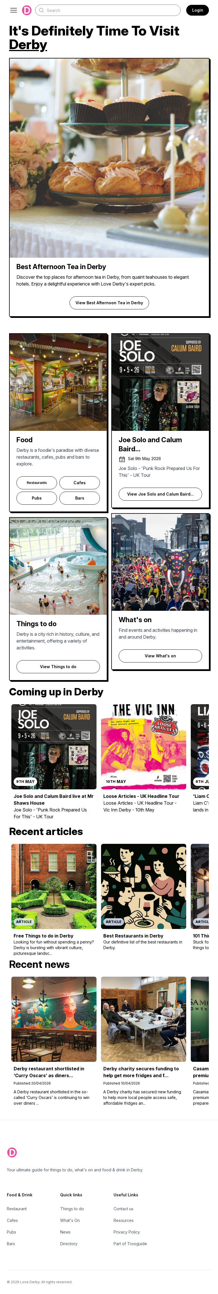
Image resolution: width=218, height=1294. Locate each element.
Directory (68, 1243)
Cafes (80, 482)
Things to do (72, 1208)
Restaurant (17, 1208)
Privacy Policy (127, 1232)
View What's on (160, 655)
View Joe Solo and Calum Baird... (160, 494)
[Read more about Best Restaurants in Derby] (143, 901)
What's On (70, 1220)
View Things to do (58, 666)
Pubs (37, 498)
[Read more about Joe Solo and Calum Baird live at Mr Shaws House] (54, 765)
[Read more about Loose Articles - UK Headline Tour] (143, 765)
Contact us (123, 1208)
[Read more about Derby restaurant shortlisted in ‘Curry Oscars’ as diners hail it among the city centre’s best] (54, 1042)
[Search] (108, 10)
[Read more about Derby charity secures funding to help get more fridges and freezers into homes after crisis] (143, 1042)
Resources (124, 1220)
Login (197, 10)
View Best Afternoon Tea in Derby (109, 302)
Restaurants (37, 483)
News (65, 1232)
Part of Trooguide (130, 1243)
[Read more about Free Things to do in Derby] (54, 901)
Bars (79, 498)
